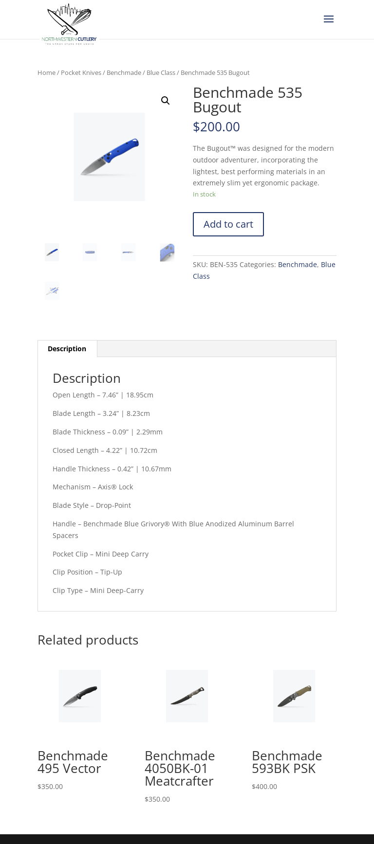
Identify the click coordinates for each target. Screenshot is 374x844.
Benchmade (124, 72)
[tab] (67, 349)
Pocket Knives (81, 72)
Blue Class (161, 72)
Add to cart (228, 224)
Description (67, 348)
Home (46, 72)
